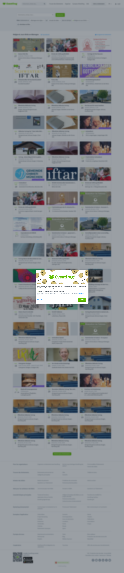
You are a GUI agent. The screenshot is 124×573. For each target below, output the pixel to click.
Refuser (39, 300)
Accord (82, 300)
